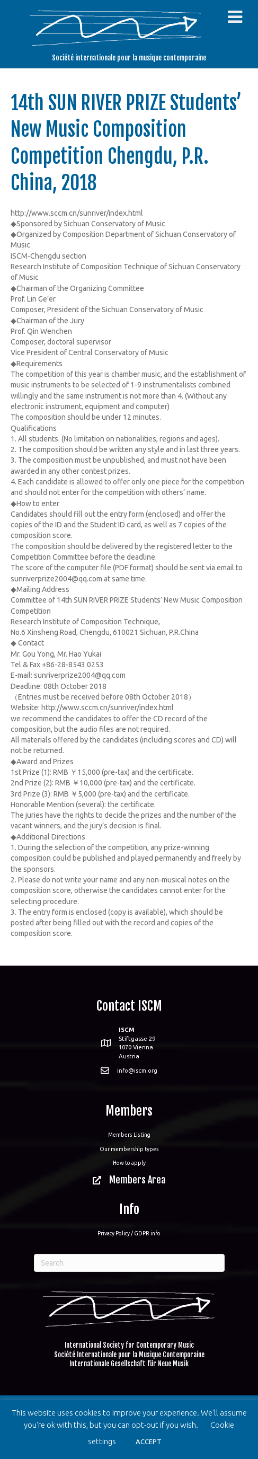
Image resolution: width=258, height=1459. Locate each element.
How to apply (129, 1163)
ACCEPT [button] (149, 1441)
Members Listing (129, 1134)
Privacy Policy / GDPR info (129, 1233)
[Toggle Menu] (235, 17)
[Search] (129, 1263)
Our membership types (129, 1149)
